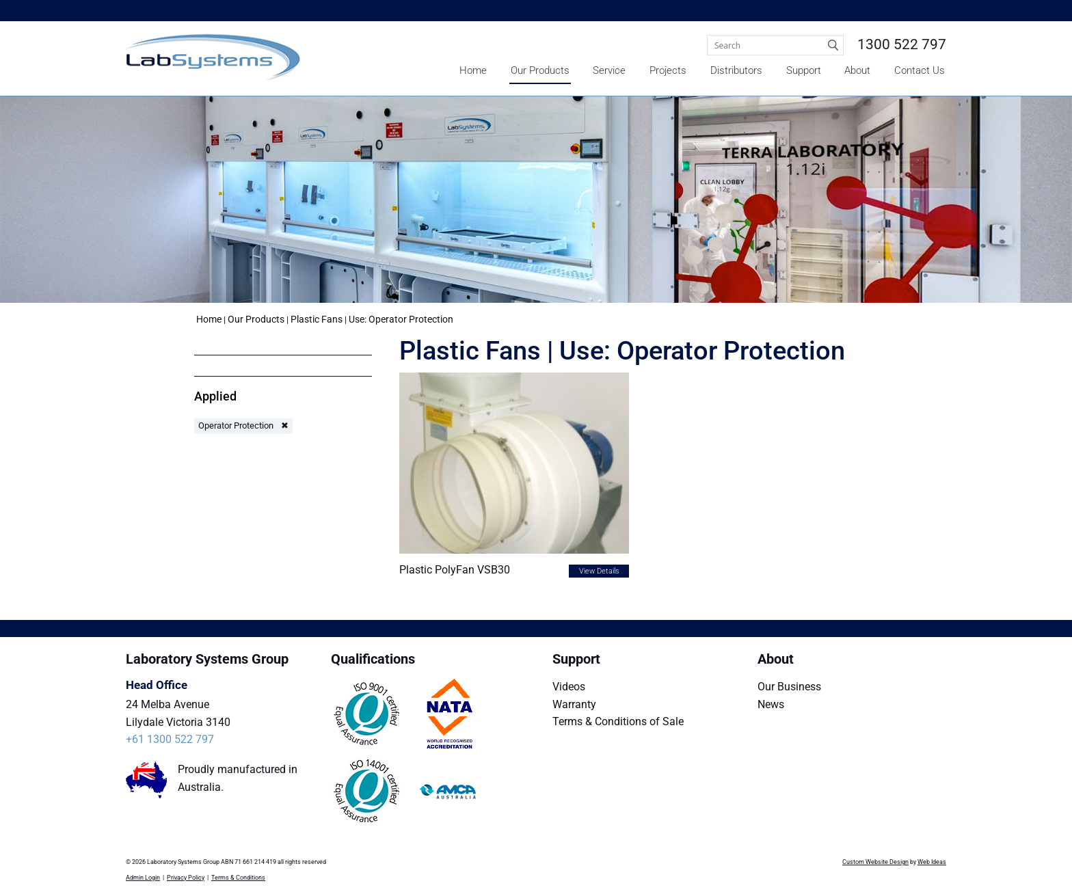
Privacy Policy (185, 877)
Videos (568, 686)
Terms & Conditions (238, 877)
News (771, 704)
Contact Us (919, 70)
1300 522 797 (901, 44)
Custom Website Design (875, 862)
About (857, 70)
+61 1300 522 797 (170, 739)
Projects (667, 70)
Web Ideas (931, 862)
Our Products (540, 70)
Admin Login (143, 877)
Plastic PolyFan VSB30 (454, 569)
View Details (599, 571)
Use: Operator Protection (401, 319)
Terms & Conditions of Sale (618, 721)
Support (803, 70)
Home (473, 70)
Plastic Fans (317, 319)
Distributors (736, 70)
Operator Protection (235, 425)
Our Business (789, 686)
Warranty (574, 704)
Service (609, 70)
